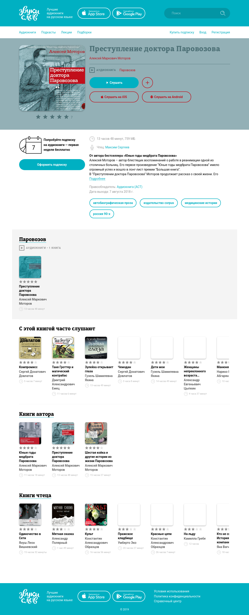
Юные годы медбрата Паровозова (27, 457)
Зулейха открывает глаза (99, 369)
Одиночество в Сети (30, 536)
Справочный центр (168, 601)
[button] (27, 32)
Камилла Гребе (195, 538)
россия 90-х (101, 214)
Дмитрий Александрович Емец (63, 384)
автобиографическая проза (113, 203)
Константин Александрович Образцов (96, 543)
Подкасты (48, 32)
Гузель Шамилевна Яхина (99, 378)
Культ (89, 534)
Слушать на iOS (114, 97)
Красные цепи (161, 534)
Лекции (66, 32)
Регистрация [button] (221, 32)
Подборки (84, 32)
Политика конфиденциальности (177, 596)
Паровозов (127, 70)
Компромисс (28, 367)
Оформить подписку (52, 164)
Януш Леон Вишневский (28, 545)
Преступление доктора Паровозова (29, 291)
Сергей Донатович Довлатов (32, 374)
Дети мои (158, 367)
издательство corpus (159, 203)
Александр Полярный (60, 540)
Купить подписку (182, 32)
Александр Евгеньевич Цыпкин (192, 384)
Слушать (113, 82)
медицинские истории (201, 203)
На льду (190, 534)
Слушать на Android (166, 97)
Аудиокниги (27, 32)
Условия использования (171, 591)
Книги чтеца (35, 496)
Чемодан (124, 367)
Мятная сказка (63, 534)
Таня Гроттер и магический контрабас (62, 371)
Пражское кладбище (125, 536)
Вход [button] (202, 32)
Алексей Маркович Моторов (33, 301)
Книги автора (36, 414)
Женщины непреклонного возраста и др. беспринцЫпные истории (198, 371)
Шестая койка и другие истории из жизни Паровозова (99, 457)
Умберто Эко (127, 542)
